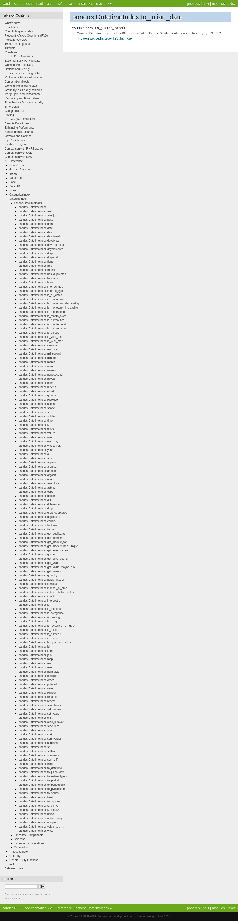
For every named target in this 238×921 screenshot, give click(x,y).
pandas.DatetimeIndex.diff (35, 500)
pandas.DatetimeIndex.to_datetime (40, 768)
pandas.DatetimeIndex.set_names (40, 709)
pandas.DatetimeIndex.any (35, 458)
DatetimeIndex (18, 198)
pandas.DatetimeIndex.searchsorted (41, 705)
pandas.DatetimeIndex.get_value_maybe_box (47, 567)
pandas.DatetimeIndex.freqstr (37, 270)
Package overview (16, 39)
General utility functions (23, 860)
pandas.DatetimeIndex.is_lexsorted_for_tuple (47, 625)
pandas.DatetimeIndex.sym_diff (38, 759)
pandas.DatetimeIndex (92, 4)
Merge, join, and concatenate (23, 94)
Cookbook (11, 52)
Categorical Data (15, 111)
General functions (20, 169)
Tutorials (10, 48)
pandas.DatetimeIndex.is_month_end (42, 311)
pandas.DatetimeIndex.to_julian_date (42, 772)
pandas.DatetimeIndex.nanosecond (41, 374)
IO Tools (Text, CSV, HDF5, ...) (23, 119)
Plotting (9, 115)
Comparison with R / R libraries (24, 148)
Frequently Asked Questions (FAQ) (26, 35)
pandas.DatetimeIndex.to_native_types (43, 776)
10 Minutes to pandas (18, 44)
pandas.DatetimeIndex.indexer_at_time (43, 588)
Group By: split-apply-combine (23, 90)
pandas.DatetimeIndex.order (36, 680)
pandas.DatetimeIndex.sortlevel (38, 743)
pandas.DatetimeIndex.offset (36, 391)
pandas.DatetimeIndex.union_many (41, 818)
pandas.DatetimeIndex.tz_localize (39, 809)
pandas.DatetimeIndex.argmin (37, 470)
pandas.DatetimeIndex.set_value (39, 713)
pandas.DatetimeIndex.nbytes (37, 378)
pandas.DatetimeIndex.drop (36, 508)
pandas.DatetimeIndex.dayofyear (39, 240)
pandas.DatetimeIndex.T (34, 207)
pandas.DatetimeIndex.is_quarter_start (43, 328)
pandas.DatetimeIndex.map (36, 659)
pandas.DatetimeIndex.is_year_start (41, 341)
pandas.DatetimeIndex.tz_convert (39, 805)
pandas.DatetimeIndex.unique (37, 822)
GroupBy (14, 856)
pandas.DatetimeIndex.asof (36, 479)
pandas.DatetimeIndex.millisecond (40, 353)
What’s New (12, 23)
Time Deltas (12, 106)
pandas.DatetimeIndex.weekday (38, 441)
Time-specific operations (29, 843)
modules (218, 4)
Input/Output (17, 165)
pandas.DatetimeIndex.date (36, 228)
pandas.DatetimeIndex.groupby (38, 575)
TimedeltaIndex (18, 851)
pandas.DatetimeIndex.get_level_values (43, 550)
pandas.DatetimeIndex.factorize (38, 525)
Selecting (19, 839)
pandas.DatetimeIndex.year (36, 450)
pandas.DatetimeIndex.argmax (37, 466)
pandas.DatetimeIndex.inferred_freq (41, 286)
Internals (10, 864)
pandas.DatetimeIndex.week (36, 437)
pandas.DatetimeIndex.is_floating (39, 617)
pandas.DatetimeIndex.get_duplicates (42, 533)
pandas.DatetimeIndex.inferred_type (41, 291)
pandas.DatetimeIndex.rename (38, 696)
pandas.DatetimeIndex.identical (38, 583)
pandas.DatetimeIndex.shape (37, 408)
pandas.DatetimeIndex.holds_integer (41, 579)
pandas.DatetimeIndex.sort (35, 734)
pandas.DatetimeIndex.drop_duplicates (43, 512)
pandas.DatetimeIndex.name (36, 366)
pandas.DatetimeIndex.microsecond (41, 349)
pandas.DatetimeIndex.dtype (36, 253)
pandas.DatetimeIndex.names (37, 370)
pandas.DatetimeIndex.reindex (37, 692)
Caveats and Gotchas (18, 136)
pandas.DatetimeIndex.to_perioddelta (42, 784)
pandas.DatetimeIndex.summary (39, 755)
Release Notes (14, 868)
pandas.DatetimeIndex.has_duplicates (42, 274)
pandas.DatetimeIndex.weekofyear (40, 445)
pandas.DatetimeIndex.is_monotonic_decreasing (49, 303)
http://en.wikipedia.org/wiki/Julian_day (105, 38)
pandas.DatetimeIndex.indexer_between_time (47, 592)
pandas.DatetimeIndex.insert (36, 596)
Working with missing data (21, 85)
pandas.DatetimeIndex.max (36, 663)
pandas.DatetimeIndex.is (34, 604)
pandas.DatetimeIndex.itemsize (38, 345)
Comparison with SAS (18, 157)
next (206, 4)
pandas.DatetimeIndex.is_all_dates (40, 295)
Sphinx (159, 916)
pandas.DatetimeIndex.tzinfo (36, 429)
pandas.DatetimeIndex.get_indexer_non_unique (48, 546)
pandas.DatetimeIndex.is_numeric (40, 634)
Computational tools (17, 81)
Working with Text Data (19, 64)
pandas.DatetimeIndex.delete (37, 496)
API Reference (61, 4)
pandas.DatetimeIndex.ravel (36, 688)
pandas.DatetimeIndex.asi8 (35, 211)
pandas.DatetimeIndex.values (37, 433)
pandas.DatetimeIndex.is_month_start (42, 316)
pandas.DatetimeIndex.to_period (39, 780)
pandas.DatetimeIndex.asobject (38, 215)
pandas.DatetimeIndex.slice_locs (39, 726)
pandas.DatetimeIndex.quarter (37, 395)
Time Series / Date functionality (24, 102)
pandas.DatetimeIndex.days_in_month (42, 244)
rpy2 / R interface (15, 140)
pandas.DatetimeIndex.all (34, 454)
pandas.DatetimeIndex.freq (35, 265)
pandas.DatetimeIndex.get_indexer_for (43, 542)
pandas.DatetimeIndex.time (36, 420)
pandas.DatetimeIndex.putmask (38, 684)
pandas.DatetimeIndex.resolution (39, 399)
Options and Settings (17, 69)
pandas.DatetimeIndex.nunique (38, 676)
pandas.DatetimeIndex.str (34, 747)
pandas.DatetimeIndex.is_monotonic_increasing (48, 307)
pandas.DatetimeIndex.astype (37, 487)
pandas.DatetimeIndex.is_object (38, 638)
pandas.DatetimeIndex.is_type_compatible (45, 642)
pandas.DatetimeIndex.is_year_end (41, 337)
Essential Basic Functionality (22, 60)
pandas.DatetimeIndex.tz (34, 424)
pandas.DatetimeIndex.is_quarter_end (42, 324)
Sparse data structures (19, 131)
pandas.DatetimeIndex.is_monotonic (41, 299)
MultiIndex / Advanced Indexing (24, 77)
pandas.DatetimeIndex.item (36, 650)
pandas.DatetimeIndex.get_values (40, 571)
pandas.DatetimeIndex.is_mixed (38, 630)
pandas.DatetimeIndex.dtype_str (39, 257)
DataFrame (16, 178)
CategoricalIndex (19, 194)
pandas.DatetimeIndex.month (37, 362)
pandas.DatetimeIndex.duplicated (39, 517)
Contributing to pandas (19, 31)
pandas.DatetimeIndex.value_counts (41, 826)
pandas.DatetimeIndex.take (36, 763)
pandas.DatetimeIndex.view (36, 830)
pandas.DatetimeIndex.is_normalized (41, 320)
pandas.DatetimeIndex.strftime (37, 751)
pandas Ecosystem (16, 144)
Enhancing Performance (20, 127)
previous (193, 4)
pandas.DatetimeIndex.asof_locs (39, 483)
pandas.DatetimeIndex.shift (35, 717)
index (232, 4)
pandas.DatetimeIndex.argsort (37, 475)
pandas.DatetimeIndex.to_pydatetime (42, 789)
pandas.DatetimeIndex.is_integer (39, 621)
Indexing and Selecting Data (22, 73)
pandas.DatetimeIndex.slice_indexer (41, 722)
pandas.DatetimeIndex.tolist (36, 797)
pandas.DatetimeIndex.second (37, 404)
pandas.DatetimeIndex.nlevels (37, 387)
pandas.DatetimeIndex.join (35, 655)
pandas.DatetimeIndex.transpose (39, 801)
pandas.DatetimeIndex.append (37, 462)
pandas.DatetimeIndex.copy (36, 491)
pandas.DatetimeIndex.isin (35, 646)
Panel (13, 182)
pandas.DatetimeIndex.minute (37, 357)
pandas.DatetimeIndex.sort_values (40, 738)
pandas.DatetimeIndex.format (37, 529)
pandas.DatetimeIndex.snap (36, 730)
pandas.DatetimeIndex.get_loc (37, 554)
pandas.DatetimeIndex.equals (37, 521)
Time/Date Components (28, 835)
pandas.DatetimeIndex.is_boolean (40, 609)
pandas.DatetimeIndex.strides (37, 416)
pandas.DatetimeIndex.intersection (40, 600)
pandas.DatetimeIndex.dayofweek (40, 236)
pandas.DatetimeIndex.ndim (36, 383)
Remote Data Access (18, 123)
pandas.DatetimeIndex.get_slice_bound (43, 558)
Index (12, 190)
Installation (11, 27)
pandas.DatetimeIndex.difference (39, 504)
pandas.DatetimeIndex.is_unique (39, 332)
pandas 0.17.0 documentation (24, 4)
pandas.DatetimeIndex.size (35, 412)
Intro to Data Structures (19, 56)
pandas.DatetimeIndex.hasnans (38, 278)
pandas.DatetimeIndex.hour (36, 282)
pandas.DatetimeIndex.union (36, 814)
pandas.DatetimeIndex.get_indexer (40, 537)
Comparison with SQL (18, 152)
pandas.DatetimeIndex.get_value (39, 563)
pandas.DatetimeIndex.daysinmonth (41, 249)
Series (13, 173)
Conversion (21, 847)
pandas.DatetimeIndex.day (35, 232)
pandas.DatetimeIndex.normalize (39, 671)
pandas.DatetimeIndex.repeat (37, 701)
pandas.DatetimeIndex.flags (36, 261)
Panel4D (14, 186)
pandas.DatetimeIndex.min (35, 667)
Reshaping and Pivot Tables (22, 98)
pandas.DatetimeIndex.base (36, 219)
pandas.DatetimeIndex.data (36, 224)
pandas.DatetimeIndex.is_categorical (41, 613)
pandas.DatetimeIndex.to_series (39, 793)
